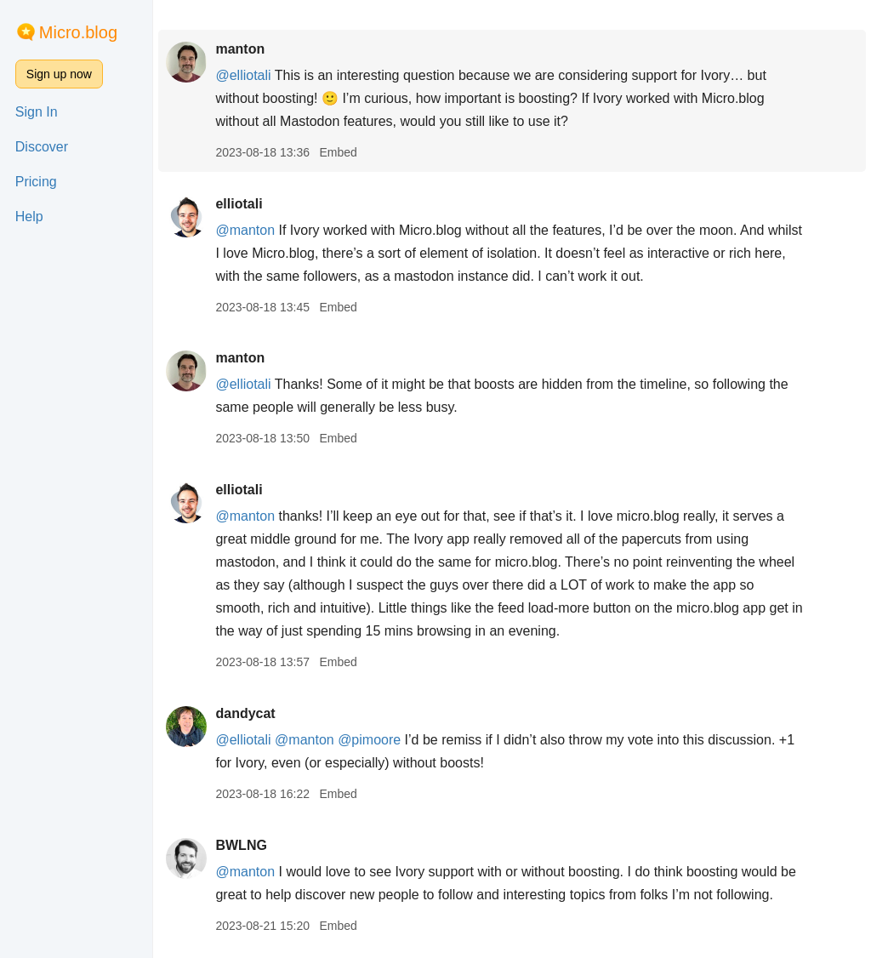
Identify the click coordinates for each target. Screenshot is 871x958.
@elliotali (242, 75)
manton (240, 49)
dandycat (245, 713)
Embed (337, 152)
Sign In (36, 112)
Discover (41, 147)
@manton (245, 230)
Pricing (36, 181)
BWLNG (240, 845)
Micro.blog (78, 32)
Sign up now (59, 74)
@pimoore (369, 740)
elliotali (238, 204)
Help (29, 216)
